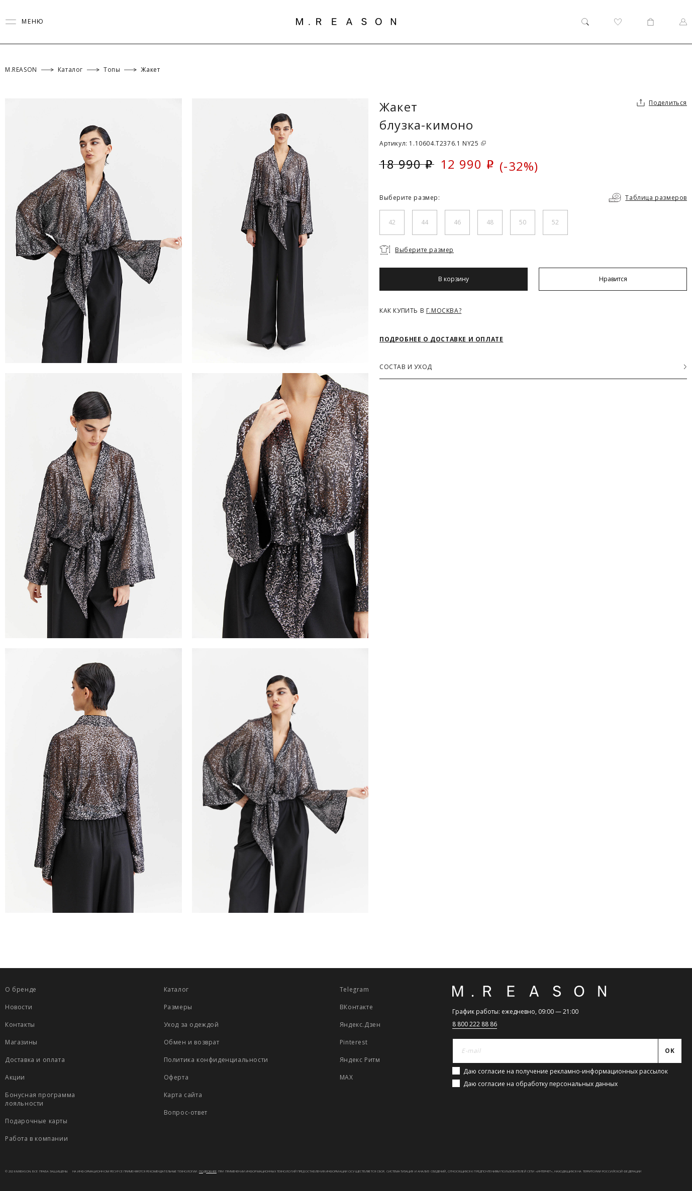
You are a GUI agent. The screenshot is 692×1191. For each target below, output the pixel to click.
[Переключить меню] (24, 22)
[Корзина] (650, 22)
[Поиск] (585, 22)
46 (457, 222)
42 (392, 222)
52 (555, 222)
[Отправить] (670, 1050)
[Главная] (346, 21)
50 (522, 222)
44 (424, 222)
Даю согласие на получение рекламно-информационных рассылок (565, 1071)
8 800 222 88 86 (474, 1024)
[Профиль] (683, 22)
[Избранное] (618, 22)
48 (489, 222)
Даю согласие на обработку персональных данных (540, 1084)
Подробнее (208, 1171)
